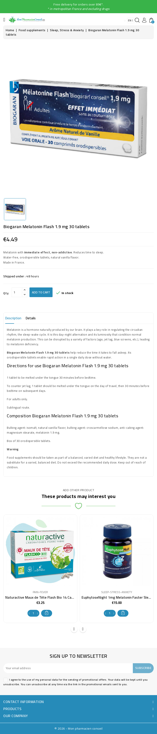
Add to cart (41, 292)
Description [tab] (13, 318)
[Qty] (17, 292)
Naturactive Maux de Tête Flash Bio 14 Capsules (43, 597)
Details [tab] (31, 318)
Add (46, 613)
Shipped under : (14, 276)
